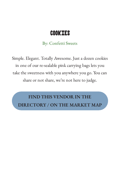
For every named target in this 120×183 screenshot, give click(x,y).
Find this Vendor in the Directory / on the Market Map (60, 101)
